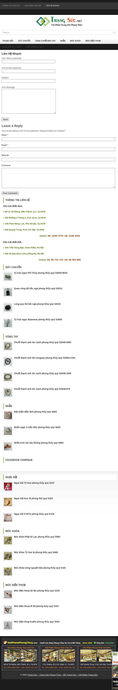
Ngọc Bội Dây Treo (11, 47)
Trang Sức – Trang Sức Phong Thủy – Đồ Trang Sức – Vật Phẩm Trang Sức (62, 683)
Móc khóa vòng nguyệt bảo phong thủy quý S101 (40, 576)
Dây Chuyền (24, 41)
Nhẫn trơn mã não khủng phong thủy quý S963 (39, 451)
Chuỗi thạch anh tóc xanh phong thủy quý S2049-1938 (42, 382)
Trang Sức (7, 41)
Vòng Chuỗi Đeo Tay (45, 41)
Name (5, 140)
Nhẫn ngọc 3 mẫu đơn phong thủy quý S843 (37, 436)
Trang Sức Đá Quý (11, 5)
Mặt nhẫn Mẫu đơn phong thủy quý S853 (35, 420)
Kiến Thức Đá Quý (35, 47)
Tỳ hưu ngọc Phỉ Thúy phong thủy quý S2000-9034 (40, 281)
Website (5, 160)
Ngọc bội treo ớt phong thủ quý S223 (33, 507)
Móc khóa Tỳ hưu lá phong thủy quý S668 (36, 561)
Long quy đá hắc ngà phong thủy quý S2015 (37, 312)
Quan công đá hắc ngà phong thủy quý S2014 (38, 297)
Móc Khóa (75, 41)
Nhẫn (62, 41)
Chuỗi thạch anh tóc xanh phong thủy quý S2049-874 (42, 397)
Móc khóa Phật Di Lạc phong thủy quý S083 (37, 545)
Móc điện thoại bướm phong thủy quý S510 (37, 630)
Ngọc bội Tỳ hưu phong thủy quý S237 (34, 491)
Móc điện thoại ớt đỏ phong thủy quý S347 (36, 614)
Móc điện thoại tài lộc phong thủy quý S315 (37, 599)
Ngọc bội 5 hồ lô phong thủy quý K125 (34, 522)
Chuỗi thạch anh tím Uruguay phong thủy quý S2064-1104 (44, 366)
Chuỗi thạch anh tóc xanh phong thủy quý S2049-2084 (42, 351)
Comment (6, 170)
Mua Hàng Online (33, 5)
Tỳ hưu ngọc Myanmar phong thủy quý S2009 (38, 328)
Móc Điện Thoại (93, 41)
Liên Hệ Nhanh (52, 5)
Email (5, 150)
